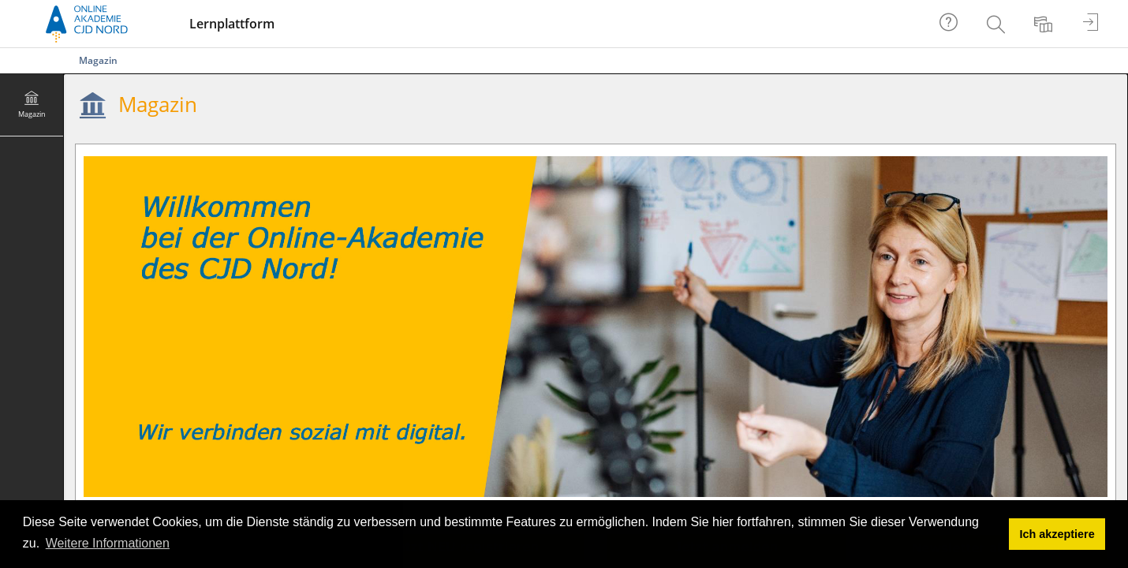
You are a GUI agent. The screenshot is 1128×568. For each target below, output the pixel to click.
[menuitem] (998, 23)
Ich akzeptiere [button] (1057, 534)
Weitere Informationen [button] (108, 543)
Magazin (98, 60)
